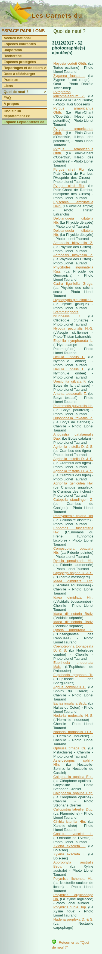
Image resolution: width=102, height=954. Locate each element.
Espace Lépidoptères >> (24, 122)
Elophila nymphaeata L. (73, 341)
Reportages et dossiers (25, 67)
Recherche (12, 56)
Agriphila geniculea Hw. (73, 483)
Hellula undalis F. (69, 357)
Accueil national (17, 38)
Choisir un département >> (17, 113)
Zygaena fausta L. (69, 76)
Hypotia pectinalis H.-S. (73, 328)
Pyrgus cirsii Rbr (69, 169)
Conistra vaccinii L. (73, 834)
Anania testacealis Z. (70, 394)
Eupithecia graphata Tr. (73, 675)
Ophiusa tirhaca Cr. (69, 748)
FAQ (7, 98)
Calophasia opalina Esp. (73, 777)
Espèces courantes (20, 44)
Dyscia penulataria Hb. (73, 561)
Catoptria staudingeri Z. (73, 500)
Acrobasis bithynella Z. (73, 243)
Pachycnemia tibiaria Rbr (73, 516)
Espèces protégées (20, 62)
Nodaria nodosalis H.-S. (73, 716)
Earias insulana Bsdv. (70, 703)
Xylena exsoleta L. (69, 846)
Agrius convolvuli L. (69, 687)
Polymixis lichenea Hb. (73, 879)
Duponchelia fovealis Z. (73, 418)
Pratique (11, 80)
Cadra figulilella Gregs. (73, 283)
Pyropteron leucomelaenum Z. (69, 94)
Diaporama (13, 50)
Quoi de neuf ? (25, 91)
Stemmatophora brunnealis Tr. (67, 314)
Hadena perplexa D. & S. (73, 919)
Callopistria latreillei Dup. (73, 809)
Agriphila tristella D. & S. (73, 447)
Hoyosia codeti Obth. (70, 63)
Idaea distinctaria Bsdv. (73, 614)
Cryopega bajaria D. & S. (73, 573)
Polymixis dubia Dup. (70, 907)
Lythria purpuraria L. (73, 630)
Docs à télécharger (19, 74)
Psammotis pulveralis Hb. (73, 406)
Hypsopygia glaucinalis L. (73, 300)
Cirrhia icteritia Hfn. (69, 821)
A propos (11, 104)
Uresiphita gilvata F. (69, 381)
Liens (8, 86)
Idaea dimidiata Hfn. (73, 581)
